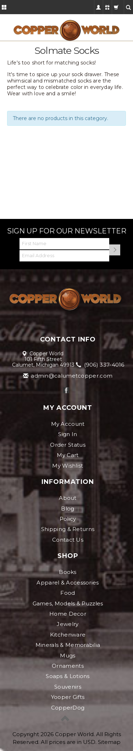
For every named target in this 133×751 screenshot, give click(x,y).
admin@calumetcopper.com (68, 375)
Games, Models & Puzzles (68, 603)
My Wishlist (67, 465)
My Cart (67, 455)
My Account (68, 423)
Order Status (67, 444)
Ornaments (68, 665)
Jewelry (67, 624)
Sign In (67, 434)
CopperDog (68, 707)
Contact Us (67, 539)
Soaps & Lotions (68, 676)
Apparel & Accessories (68, 582)
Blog (67, 508)
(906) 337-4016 (100, 364)
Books (68, 572)
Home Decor (67, 613)
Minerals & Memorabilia (67, 645)
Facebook (66, 390)
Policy (68, 518)
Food (67, 592)
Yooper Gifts (68, 697)
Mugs (67, 655)
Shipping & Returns (67, 529)
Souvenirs (67, 686)
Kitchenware (67, 634)
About (68, 498)
